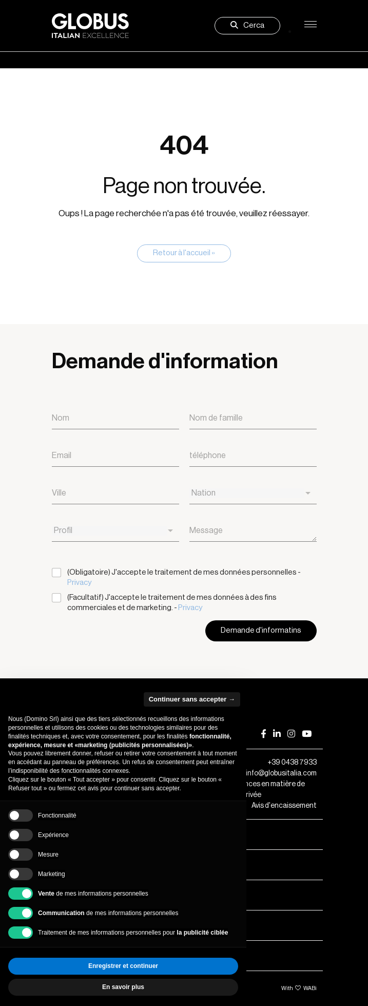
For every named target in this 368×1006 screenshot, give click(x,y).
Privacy (79, 582)
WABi (310, 988)
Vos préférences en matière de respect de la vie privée (247, 789)
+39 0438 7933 (292, 762)
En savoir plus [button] (123, 987)
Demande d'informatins (261, 630)
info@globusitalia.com (281, 773)
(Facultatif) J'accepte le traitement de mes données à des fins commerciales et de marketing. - (172, 603)
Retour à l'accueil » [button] (184, 253)
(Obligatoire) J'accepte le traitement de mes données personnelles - (184, 577)
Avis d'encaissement (284, 805)
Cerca (247, 25)
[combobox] (253, 493)
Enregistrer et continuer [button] (123, 966)
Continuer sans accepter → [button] (192, 699)
